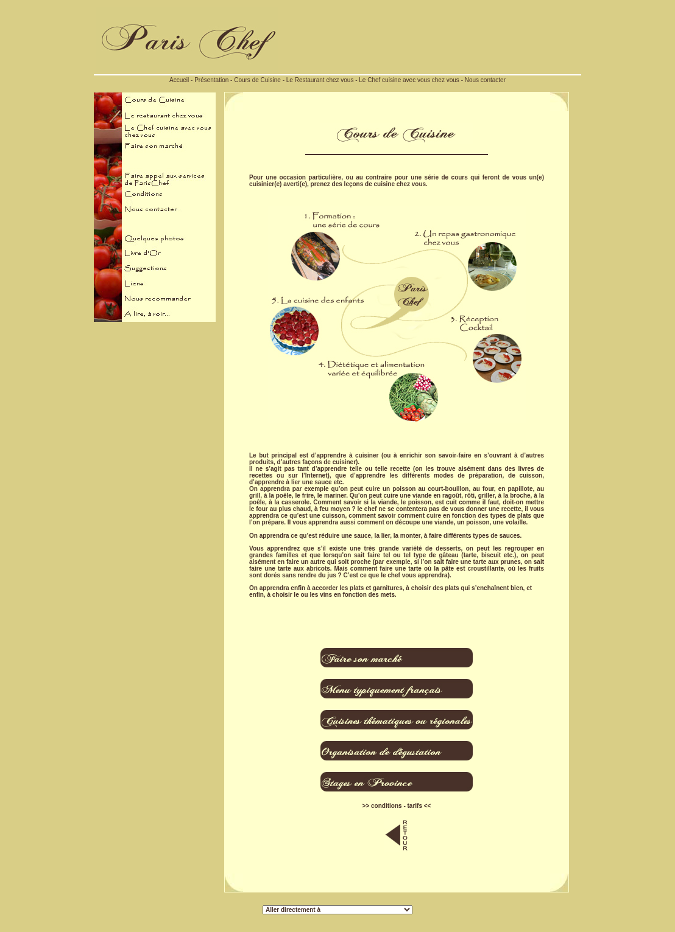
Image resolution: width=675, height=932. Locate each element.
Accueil (179, 80)
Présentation (211, 80)
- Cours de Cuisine (254, 80)
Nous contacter (485, 80)
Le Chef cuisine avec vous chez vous (410, 80)
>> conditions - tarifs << (396, 805)
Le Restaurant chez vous (320, 80)
